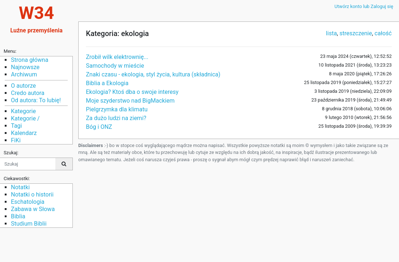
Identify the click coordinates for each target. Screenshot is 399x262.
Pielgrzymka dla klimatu (116, 109)
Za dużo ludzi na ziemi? (116, 118)
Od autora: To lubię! (36, 100)
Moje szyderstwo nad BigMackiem (130, 100)
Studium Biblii (29, 223)
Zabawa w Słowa (33, 209)
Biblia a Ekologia (107, 83)
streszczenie (355, 33)
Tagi (16, 125)
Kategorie (23, 111)
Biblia (18, 216)
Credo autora (27, 93)
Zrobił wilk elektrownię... (117, 56)
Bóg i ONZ (99, 126)
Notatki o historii (32, 194)
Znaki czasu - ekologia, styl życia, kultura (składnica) (153, 74)
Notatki (20, 187)
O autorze (23, 85)
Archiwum (24, 74)
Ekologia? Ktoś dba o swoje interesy (132, 91)
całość (383, 33)
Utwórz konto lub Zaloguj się (364, 6)
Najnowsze (25, 67)
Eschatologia (27, 201)
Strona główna (29, 59)
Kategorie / (25, 118)
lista (331, 33)
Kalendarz (24, 133)
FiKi (16, 140)
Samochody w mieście (115, 65)
